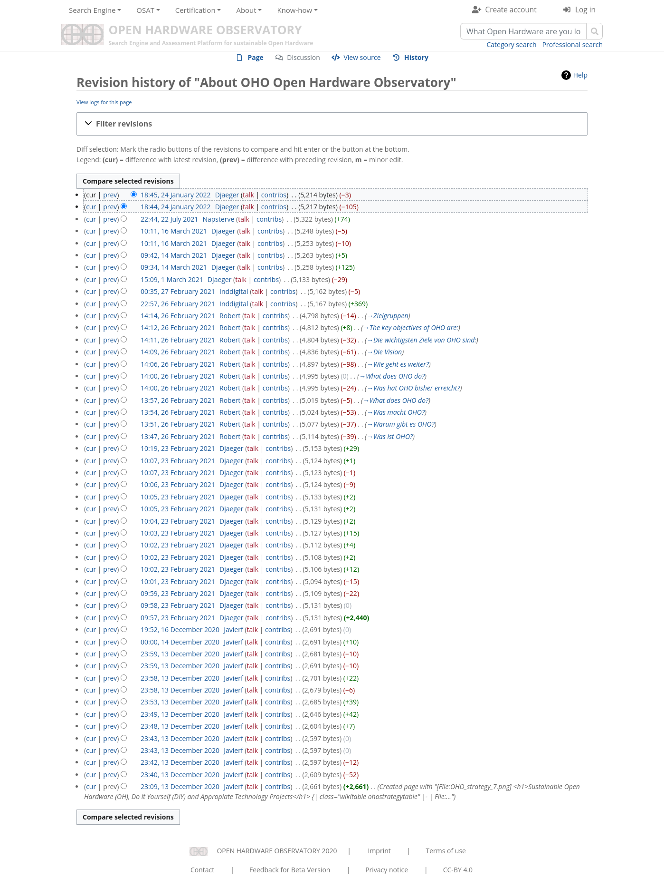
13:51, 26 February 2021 (178, 424)
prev (110, 194)
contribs (273, 194)
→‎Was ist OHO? (390, 436)
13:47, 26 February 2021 (178, 436)
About (246, 10)
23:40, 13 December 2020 (180, 774)
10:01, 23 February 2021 (178, 581)
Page (255, 57)
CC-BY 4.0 (458, 869)
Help (580, 74)
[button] (332, 124)
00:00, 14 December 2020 (180, 641)
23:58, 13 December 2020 (180, 678)
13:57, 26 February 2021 (178, 400)
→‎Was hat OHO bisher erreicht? (413, 387)
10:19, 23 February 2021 (178, 448)
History (416, 57)
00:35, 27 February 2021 (178, 291)
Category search (512, 44)
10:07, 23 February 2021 (178, 460)
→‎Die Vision (384, 351)
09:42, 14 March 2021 (174, 255)
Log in (585, 10)
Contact (202, 869)
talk (248, 194)
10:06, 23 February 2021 (178, 484)
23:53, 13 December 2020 (180, 701)
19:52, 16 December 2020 (180, 629)
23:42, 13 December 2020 (180, 762)
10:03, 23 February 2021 (178, 532)
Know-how (294, 10)
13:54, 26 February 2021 (178, 412)
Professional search (572, 44)
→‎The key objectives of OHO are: (410, 327)
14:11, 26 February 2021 (178, 339)
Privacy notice (386, 869)
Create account (511, 10)
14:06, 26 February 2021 (178, 364)
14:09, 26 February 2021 (178, 351)
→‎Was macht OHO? (396, 412)
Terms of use (445, 850)
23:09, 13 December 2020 (180, 786)
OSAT (145, 10)
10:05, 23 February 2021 (178, 496)
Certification (195, 10)
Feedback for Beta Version (290, 869)
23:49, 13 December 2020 (180, 714)
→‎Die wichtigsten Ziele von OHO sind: (421, 339)
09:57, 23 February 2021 (178, 617)
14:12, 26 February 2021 (178, 327)
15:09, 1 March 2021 (172, 279)
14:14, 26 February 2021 (178, 315)
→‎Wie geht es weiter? (398, 364)
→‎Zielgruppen (387, 315)
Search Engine (92, 10)
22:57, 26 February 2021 (178, 303)
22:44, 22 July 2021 (169, 219)
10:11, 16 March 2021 (174, 230)
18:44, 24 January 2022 (176, 206)
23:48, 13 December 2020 (180, 726)
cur (91, 206)
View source (361, 57)
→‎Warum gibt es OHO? (401, 424)
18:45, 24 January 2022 (176, 194)
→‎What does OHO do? (392, 376)
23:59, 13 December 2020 (180, 653)
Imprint (379, 850)
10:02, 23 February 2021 (178, 544)
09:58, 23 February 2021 (178, 605)
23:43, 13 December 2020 (180, 738)
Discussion (303, 57)
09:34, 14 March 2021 (174, 267)
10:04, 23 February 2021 (178, 521)
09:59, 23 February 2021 (178, 593)
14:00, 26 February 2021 (178, 376)
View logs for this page (104, 102)
